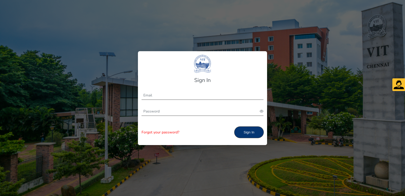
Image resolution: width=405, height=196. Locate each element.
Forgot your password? (160, 132)
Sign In (249, 132)
